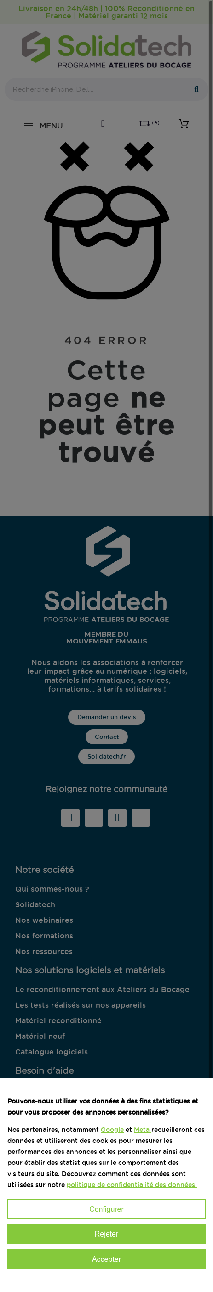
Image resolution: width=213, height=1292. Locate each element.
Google (112, 1129)
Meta (142, 1129)
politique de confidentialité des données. (132, 1184)
